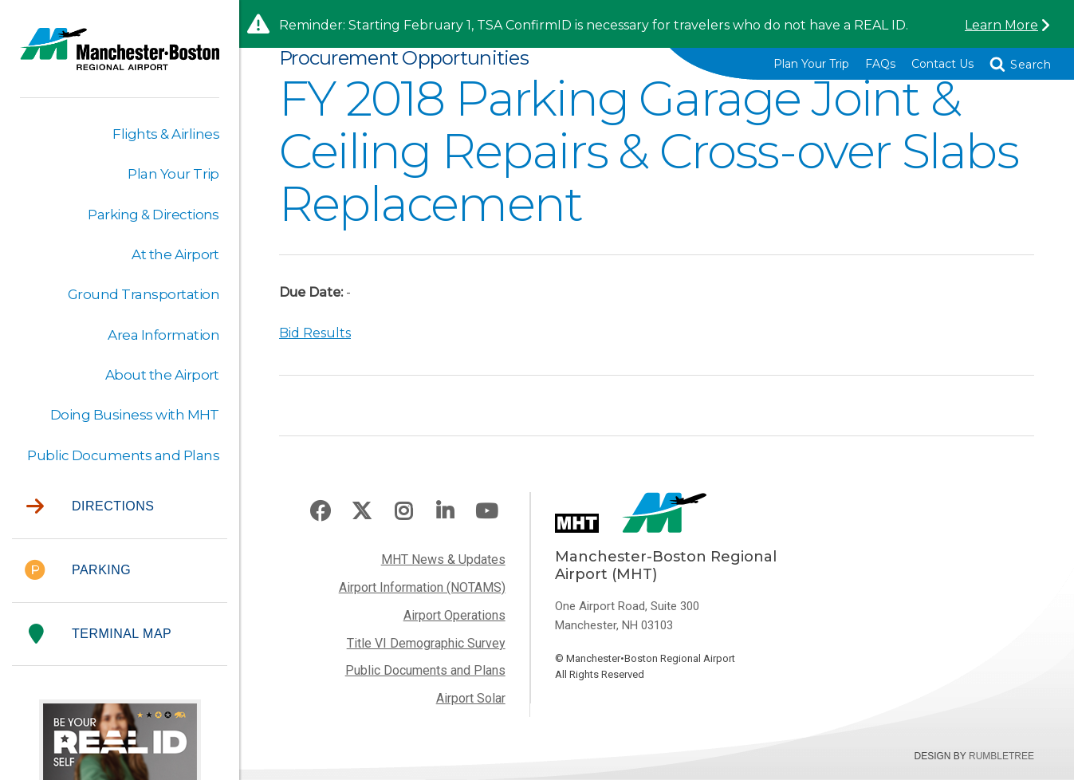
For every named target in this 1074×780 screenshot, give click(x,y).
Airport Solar (471, 698)
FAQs (880, 64)
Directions (90, 507)
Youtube (486, 512)
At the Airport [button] (175, 254)
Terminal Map (100, 634)
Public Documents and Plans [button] (123, 455)
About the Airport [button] (162, 375)
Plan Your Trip (811, 64)
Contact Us (942, 64)
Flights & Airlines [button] (165, 134)
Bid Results (315, 333)
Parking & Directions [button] (153, 215)
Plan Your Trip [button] (173, 174)
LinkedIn (445, 512)
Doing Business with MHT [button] (134, 415)
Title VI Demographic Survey (426, 643)
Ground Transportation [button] (143, 294)
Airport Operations (454, 615)
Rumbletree (1001, 756)
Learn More (1001, 25)
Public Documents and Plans (425, 670)
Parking (78, 571)
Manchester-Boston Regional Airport (119, 59)
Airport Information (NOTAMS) (422, 587)
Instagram (403, 512)
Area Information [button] (163, 335)
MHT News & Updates (443, 559)
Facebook (320, 512)
